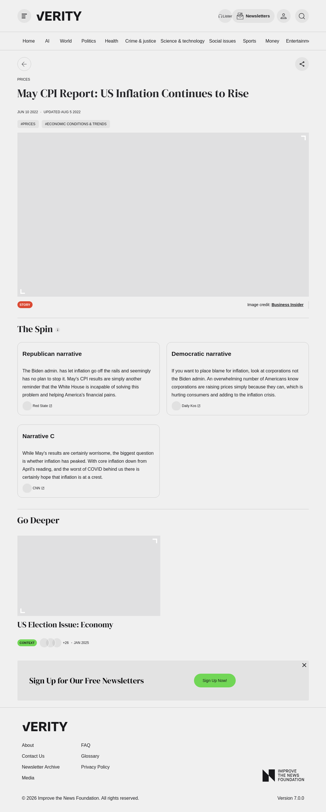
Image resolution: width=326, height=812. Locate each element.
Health (111, 41)
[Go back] (24, 64)
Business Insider (287, 304)
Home (29, 41)
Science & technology (183, 41)
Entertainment (300, 41)
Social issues (222, 41)
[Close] (304, 665)
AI (47, 41)
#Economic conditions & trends (76, 124)
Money (272, 41)
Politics (88, 41)
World (66, 41)
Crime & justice (140, 41)
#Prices (28, 124)
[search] (302, 16)
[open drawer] (24, 16)
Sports (249, 41)
